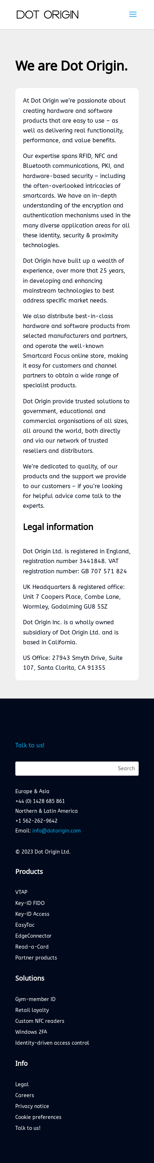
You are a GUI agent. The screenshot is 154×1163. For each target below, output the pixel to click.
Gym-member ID (35, 999)
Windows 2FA (31, 1032)
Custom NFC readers (39, 1021)
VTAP (21, 892)
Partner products (36, 958)
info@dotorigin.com (56, 831)
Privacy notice (32, 1106)
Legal (22, 1085)
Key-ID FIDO (30, 903)
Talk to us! (29, 745)
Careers (24, 1096)
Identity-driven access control (52, 1043)
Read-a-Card (32, 947)
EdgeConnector (33, 936)
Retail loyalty (32, 1010)
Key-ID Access (32, 914)
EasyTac (25, 925)
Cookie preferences (38, 1117)
